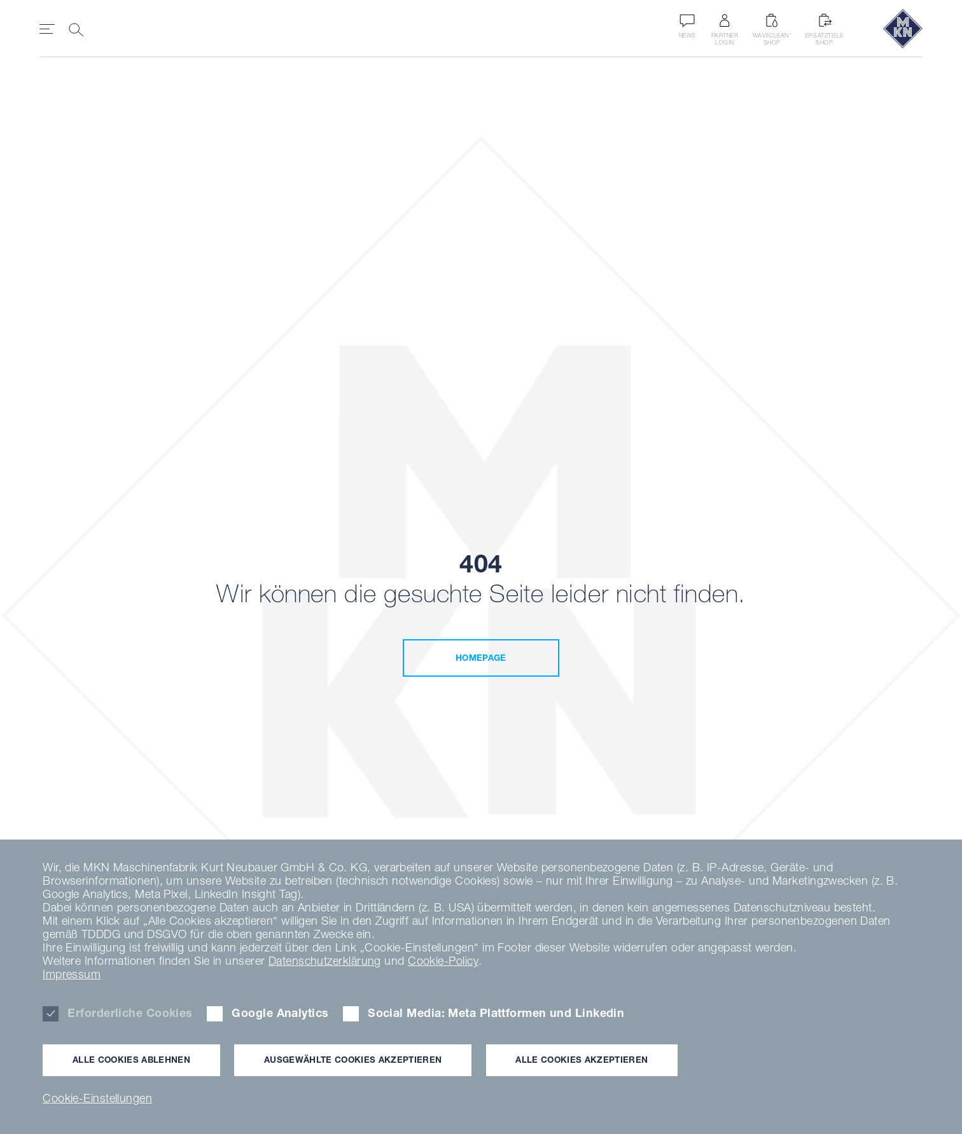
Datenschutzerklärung (324, 960)
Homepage (481, 658)
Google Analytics (280, 1013)
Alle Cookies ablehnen (131, 1059)
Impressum (72, 974)
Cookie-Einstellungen (97, 1098)
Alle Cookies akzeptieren (581, 1059)
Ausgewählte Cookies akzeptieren (353, 1059)
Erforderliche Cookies (129, 1013)
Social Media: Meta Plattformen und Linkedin (496, 1013)
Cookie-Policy (443, 960)
